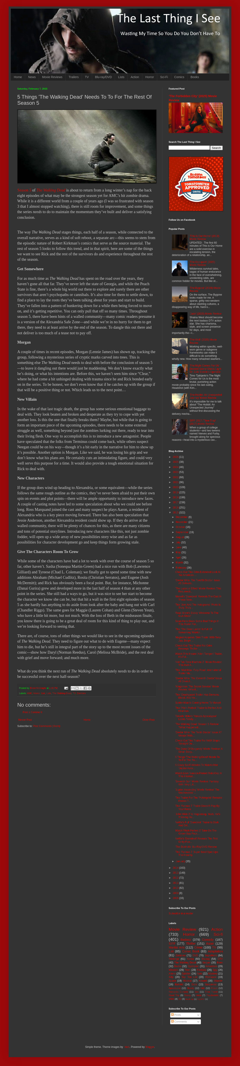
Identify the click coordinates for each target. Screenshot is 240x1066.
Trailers (74, 77)
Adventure (211, 966)
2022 (176, 477)
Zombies (81, 693)
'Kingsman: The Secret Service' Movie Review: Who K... (197, 688)
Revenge (174, 958)
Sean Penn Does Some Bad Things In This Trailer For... (197, 623)
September (182, 532)
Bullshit (179, 984)
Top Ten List (189, 977)
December (182, 517)
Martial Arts (176, 947)
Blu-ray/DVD (103, 77)
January (181, 861)
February (181, 567)
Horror (149, 77)
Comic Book (190, 951)
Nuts (199, 973)
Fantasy (201, 969)
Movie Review (182, 929)
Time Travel (211, 991)
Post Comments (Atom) (46, 726)
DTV (220, 958)
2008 (176, 898)
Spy (215, 969)
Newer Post (25, 719)
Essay (187, 995)
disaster (218, 980)
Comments (179, 1021)
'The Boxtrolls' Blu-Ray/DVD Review (196, 846)
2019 (176, 492)
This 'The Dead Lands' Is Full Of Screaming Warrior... (193, 631)
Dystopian (193, 966)
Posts (176, 1014)
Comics (179, 77)
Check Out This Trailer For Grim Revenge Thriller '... (193, 647)
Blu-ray (206, 958)
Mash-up (189, 999)
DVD (195, 955)
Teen (187, 969)
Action (135, 77)
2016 (176, 507)
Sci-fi (218, 934)
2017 (176, 502)
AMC (29, 693)
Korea (190, 958)
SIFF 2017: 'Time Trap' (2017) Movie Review (203, 422)
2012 (176, 877)
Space (172, 980)
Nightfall (201, 999)
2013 (176, 872)
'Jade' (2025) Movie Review (205, 313)
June (179, 547)
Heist (198, 995)
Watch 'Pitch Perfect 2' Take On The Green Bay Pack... (195, 832)
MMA (171, 999)
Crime (198, 947)
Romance (210, 977)
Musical (187, 980)
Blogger (149, 1046)
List (43, 693)
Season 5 (24, 190)
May (178, 552)
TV (87, 77)
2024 (176, 467)
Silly (171, 977)
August (180, 537)
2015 (176, 512)
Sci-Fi (164, 77)
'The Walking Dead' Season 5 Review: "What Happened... (197, 726)
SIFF (172, 943)
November (182, 522)
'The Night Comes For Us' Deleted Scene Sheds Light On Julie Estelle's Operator (205, 368)
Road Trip (174, 995)
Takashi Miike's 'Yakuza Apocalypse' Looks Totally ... (196, 718)
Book (220, 962)
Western (173, 969)
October (181, 527)
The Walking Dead (51, 190)
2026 (176, 456)
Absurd (202, 980)
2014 (176, 867)
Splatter (186, 973)
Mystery (212, 973)
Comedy (208, 939)
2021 (176, 482)
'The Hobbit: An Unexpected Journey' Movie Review (206, 396)
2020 (176, 487)
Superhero (211, 955)
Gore (194, 984)
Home (18, 77)
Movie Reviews (52, 77)
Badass (186, 939)
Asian (210, 943)
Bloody (190, 988)
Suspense (210, 984)
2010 (176, 887)
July (178, 542)
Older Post (148, 719)
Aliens (172, 973)
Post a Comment (32, 712)
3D (179, 999)
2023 (176, 472)
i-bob (127, 1046)
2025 (176, 461)
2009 (176, 893)
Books (194, 77)
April (179, 557)
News (32, 77)
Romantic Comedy (178, 991)
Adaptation (215, 951)
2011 (176, 882)
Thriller (190, 943)
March (180, 562)
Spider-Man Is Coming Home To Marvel (198, 702)
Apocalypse (175, 988)
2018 (176, 497)
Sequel (206, 962)
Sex (197, 991)
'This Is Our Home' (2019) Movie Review (204, 238)
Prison (214, 988)
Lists (121, 77)
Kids (202, 988)
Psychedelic (212, 995)
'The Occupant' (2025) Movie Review (202, 263)
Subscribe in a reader (181, 913)
